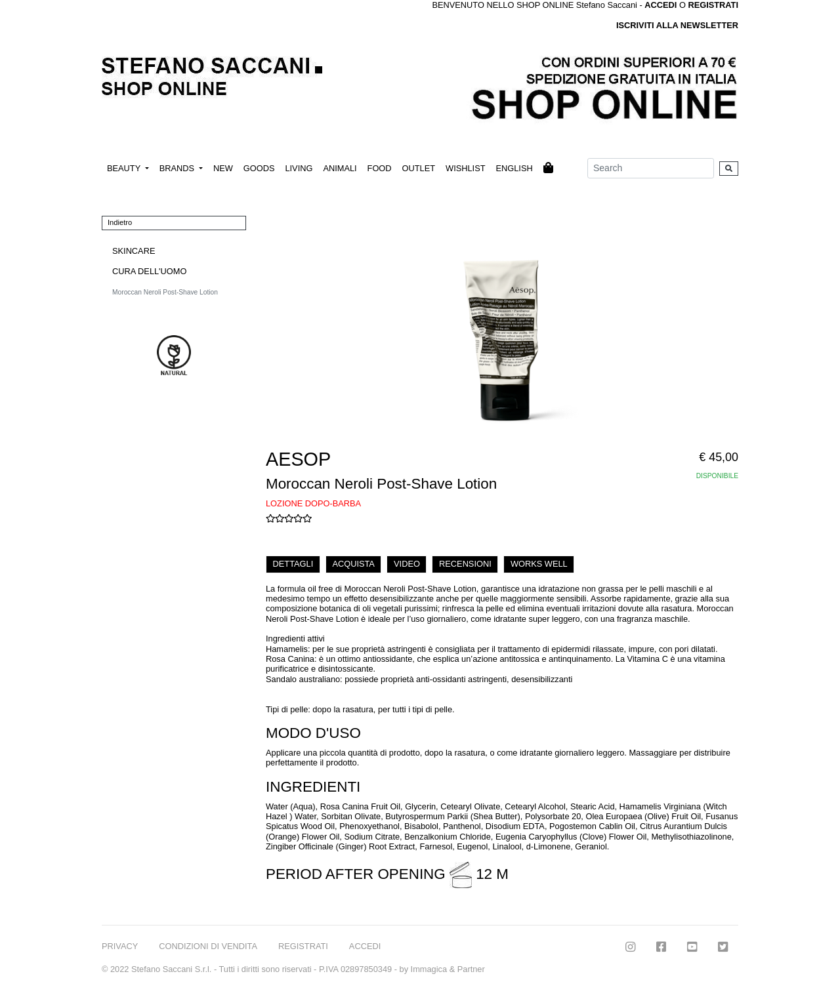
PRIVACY (120, 946)
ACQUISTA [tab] (353, 564)
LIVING (298, 168)
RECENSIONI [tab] (465, 564)
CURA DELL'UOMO (149, 271)
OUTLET (418, 168)
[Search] (650, 168)
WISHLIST (465, 168)
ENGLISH (513, 168)
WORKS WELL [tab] (539, 564)
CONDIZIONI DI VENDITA (208, 946)
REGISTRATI (713, 5)
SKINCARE (133, 251)
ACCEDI (365, 946)
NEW (223, 168)
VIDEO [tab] (407, 564)
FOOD (380, 168)
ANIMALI (339, 168)
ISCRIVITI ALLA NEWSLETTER (677, 25)
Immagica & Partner (448, 969)
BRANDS (178, 168)
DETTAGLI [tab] (293, 564)
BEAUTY (125, 168)
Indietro (120, 222)
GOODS (259, 168)
